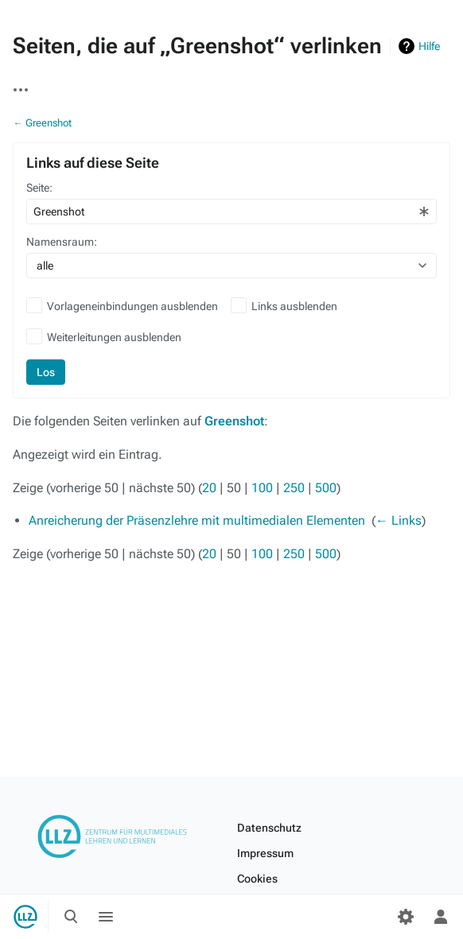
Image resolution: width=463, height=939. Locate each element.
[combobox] (231, 211)
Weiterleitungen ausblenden (114, 337)
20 (209, 487)
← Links (398, 520)
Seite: (39, 187)
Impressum (265, 853)
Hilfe (429, 46)
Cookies (257, 878)
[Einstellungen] (406, 917)
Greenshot (48, 123)
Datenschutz (269, 827)
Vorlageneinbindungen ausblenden (132, 306)
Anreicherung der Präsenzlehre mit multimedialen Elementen (197, 520)
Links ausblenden (294, 306)
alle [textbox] (45, 265)
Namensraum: (61, 241)
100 (262, 487)
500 (326, 487)
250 (294, 487)
